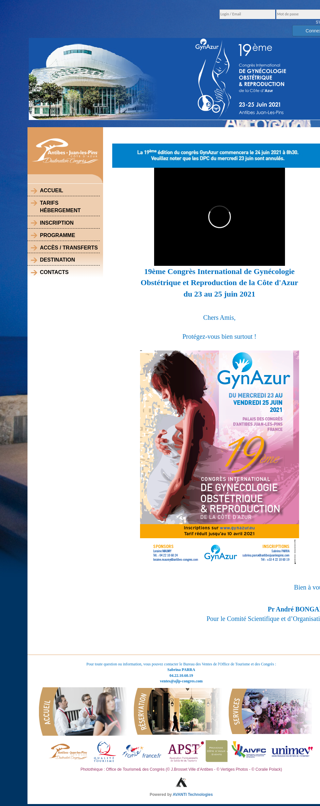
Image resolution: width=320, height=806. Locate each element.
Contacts (54, 272)
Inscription (57, 223)
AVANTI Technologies (193, 794)
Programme (57, 235)
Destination (57, 260)
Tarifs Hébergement (60, 206)
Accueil (51, 190)
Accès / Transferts (69, 247)
